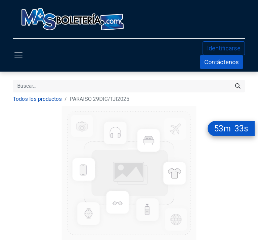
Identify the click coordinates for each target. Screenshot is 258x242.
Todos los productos (37, 99)
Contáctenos (221, 62)
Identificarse (224, 48)
